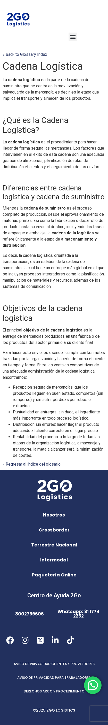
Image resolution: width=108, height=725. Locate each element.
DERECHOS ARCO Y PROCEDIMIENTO (54, 691)
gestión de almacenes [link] (23, 160)
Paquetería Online (54, 575)
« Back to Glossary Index (25, 54)
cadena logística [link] (24, 79)
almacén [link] (51, 98)
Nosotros (54, 515)
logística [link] (85, 232)
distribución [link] (13, 166)
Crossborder (54, 530)
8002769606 (29, 614)
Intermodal (54, 560)
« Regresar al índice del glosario (32, 464)
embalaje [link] (37, 232)
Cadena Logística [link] (43, 66)
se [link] (32, 85)
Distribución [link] (24, 424)
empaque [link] (16, 232)
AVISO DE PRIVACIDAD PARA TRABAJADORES (54, 677)
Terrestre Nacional (54, 545)
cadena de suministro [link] (70, 196)
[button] (73, 37)
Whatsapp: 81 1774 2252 (78, 613)
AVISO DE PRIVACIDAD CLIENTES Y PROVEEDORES (54, 663)
